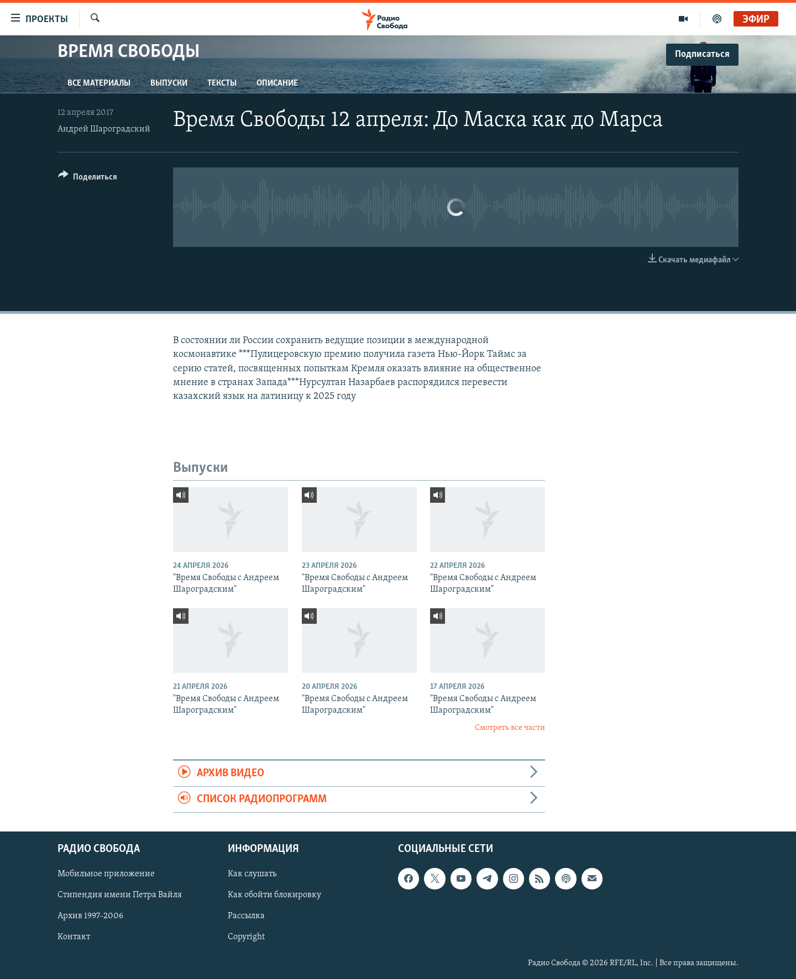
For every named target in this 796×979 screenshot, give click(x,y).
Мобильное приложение (106, 874)
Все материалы (98, 83)
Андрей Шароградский (103, 129)
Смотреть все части (510, 728)
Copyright (246, 937)
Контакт (73, 937)
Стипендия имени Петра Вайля (119, 895)
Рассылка (246, 916)
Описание (277, 83)
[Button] (87, 178)
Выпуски (168, 83)
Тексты (222, 83)
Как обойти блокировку (274, 895)
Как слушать (252, 874)
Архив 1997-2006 (90, 916)
